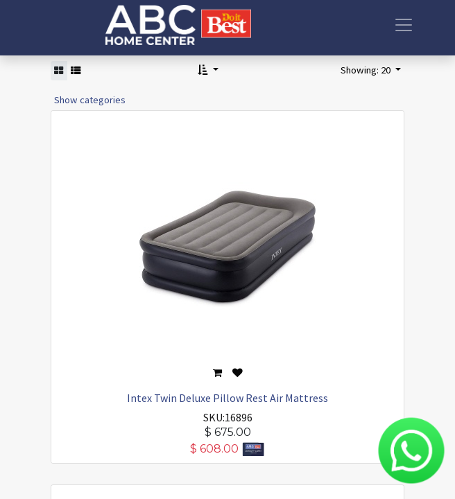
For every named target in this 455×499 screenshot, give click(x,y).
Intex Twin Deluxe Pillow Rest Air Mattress (227, 398)
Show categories (90, 100)
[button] (208, 70)
